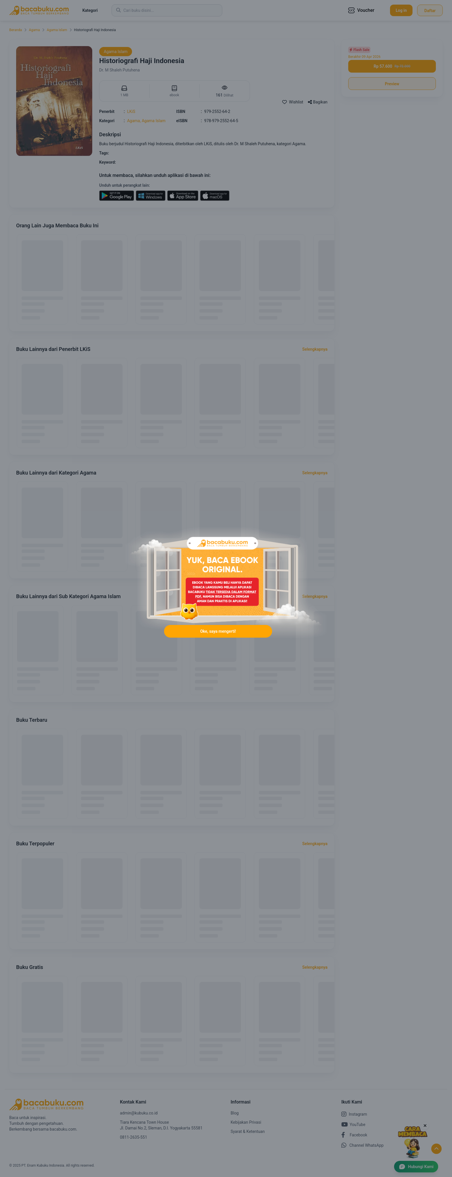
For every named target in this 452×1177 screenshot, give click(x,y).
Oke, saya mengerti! (218, 632)
